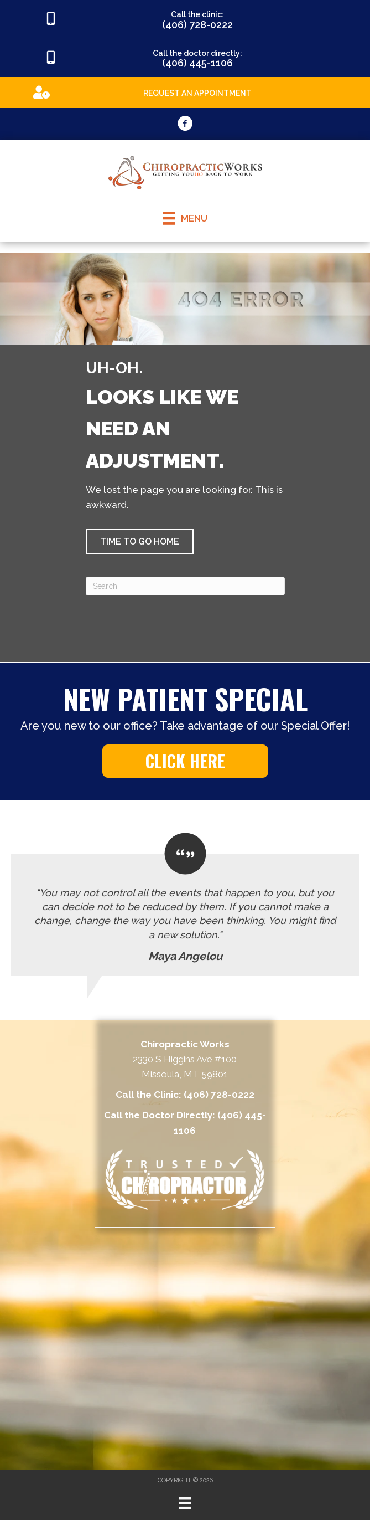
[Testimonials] (185, 904)
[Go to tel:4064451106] (185, 58)
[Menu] (184, 1502)
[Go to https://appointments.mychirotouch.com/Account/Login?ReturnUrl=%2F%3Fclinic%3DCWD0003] (185, 92)
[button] (140, 541)
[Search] (185, 586)
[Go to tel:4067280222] (185, 19)
